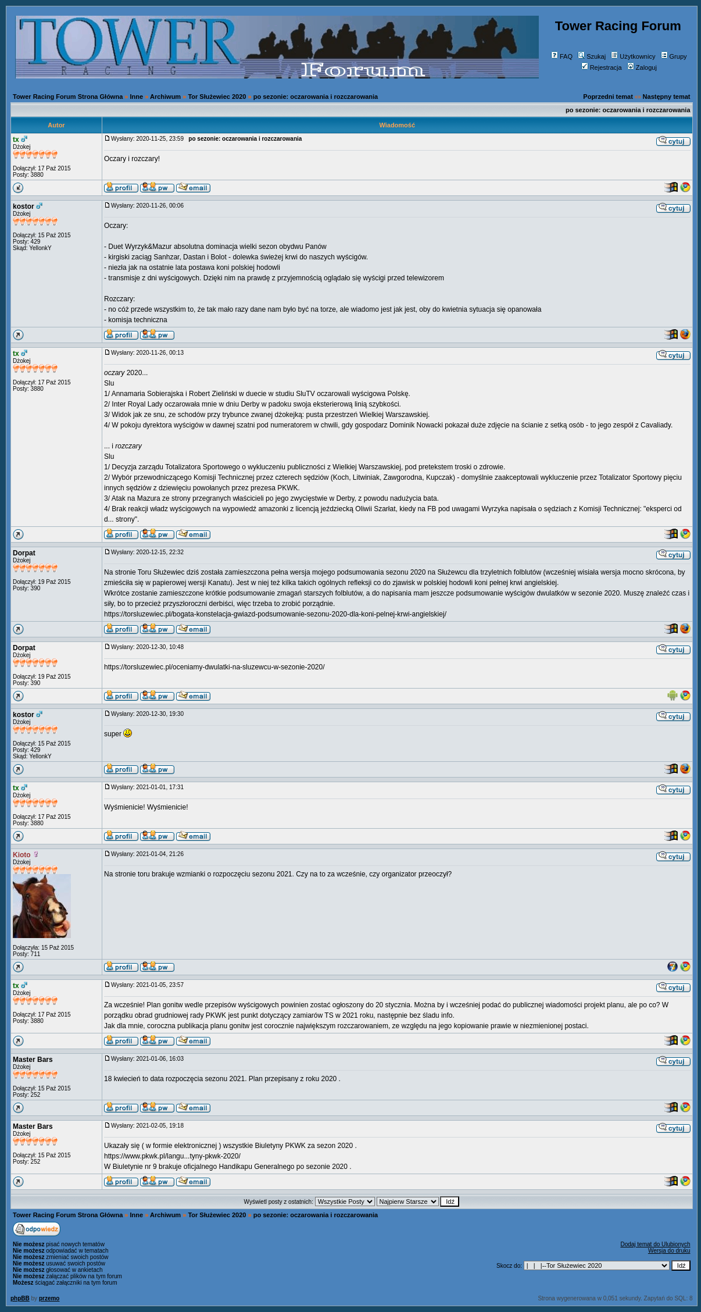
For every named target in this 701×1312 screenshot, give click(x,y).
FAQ (562, 56)
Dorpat (24, 553)
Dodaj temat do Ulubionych (655, 1244)
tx (16, 140)
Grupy (674, 56)
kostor (23, 206)
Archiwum (165, 96)
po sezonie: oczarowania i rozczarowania (315, 96)
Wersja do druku (669, 1250)
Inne (137, 96)
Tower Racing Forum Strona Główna (68, 96)
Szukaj (592, 56)
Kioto (22, 855)
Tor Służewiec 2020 (217, 96)
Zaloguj (642, 67)
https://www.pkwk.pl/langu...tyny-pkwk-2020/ (172, 1156)
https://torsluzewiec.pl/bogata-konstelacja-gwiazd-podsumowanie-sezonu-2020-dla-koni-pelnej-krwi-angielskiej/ (275, 614)
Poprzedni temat (608, 96)
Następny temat (667, 96)
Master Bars (33, 1060)
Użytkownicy (633, 56)
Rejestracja (601, 67)
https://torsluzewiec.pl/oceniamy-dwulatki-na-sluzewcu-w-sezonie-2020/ (214, 667)
